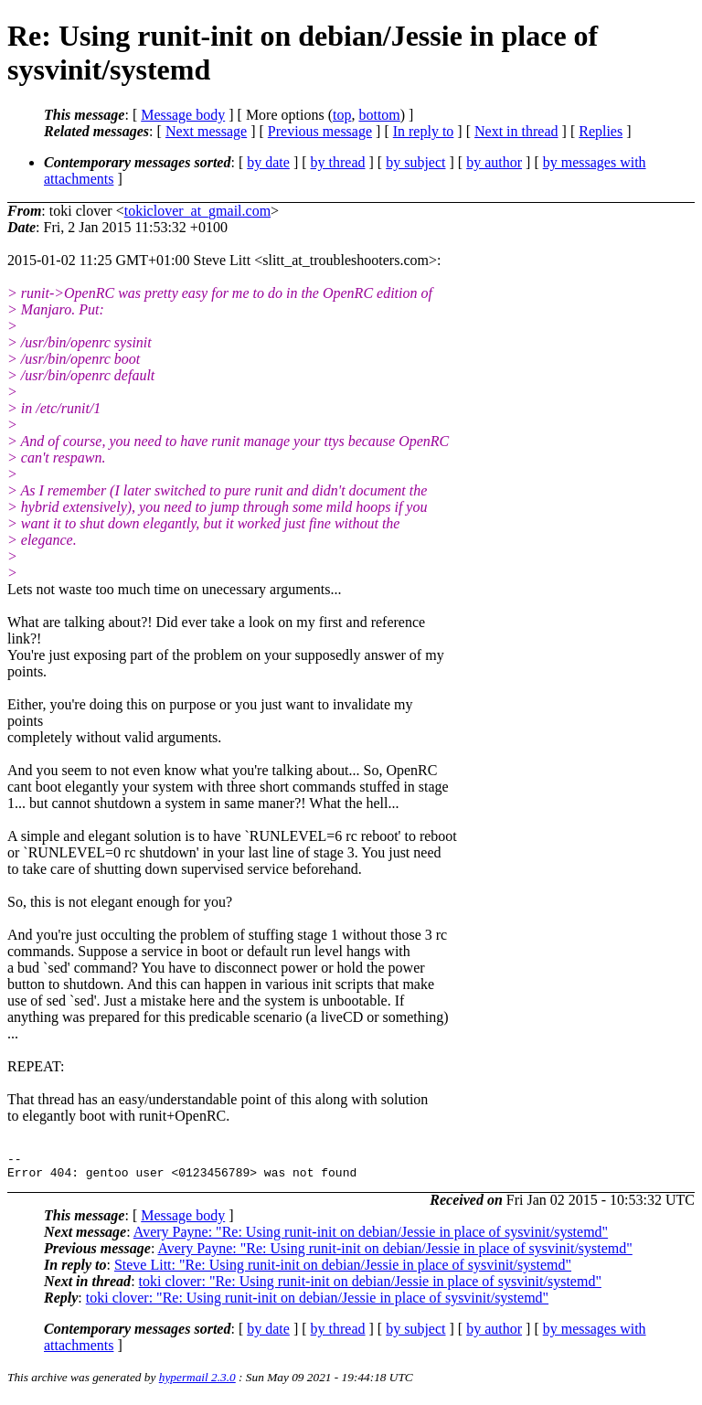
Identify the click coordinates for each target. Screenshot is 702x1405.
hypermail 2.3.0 (197, 1382)
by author (494, 162)
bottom (378, 114)
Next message (206, 131)
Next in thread (516, 131)
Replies (600, 131)
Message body (183, 114)
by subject (415, 162)
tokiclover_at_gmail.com (197, 210)
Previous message (320, 131)
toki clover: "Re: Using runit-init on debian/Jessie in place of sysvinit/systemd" (370, 1286)
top (342, 114)
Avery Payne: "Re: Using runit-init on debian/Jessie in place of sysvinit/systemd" (370, 1237)
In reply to (423, 131)
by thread (338, 162)
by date (268, 162)
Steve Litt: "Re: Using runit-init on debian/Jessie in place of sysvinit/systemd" (342, 1270)
